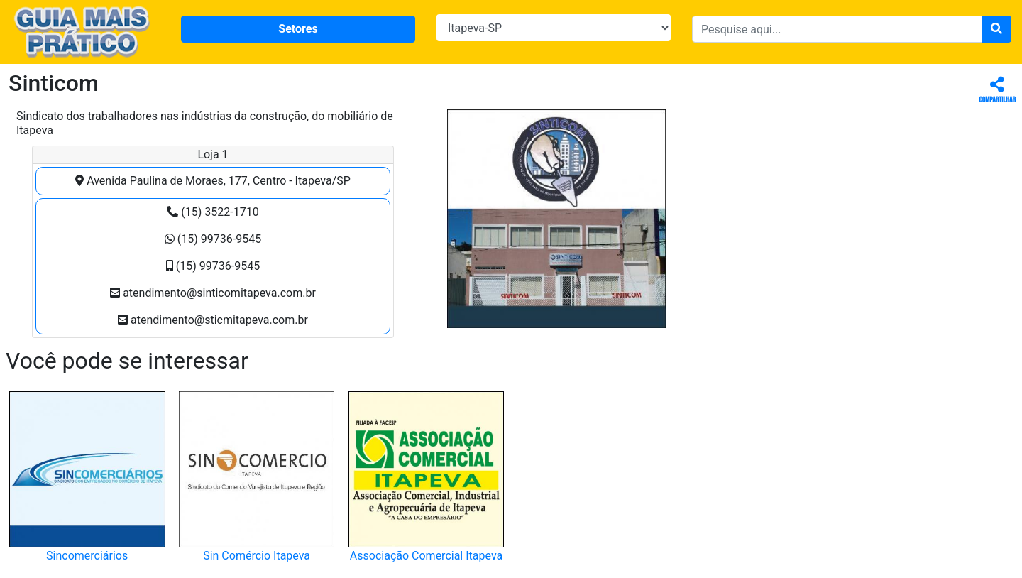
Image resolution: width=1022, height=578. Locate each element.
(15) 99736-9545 (213, 239)
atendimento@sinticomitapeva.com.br (213, 293)
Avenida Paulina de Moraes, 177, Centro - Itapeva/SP (213, 180)
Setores (297, 29)
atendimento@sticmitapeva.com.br (213, 320)
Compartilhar (997, 90)
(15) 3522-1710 (212, 212)
